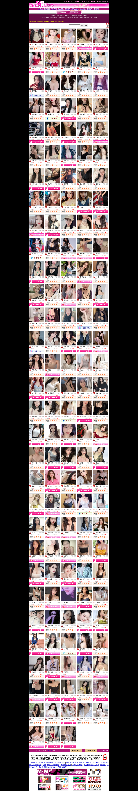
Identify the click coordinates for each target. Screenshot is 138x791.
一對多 (42, 91)
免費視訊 (41, 44)
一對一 (74, 68)
